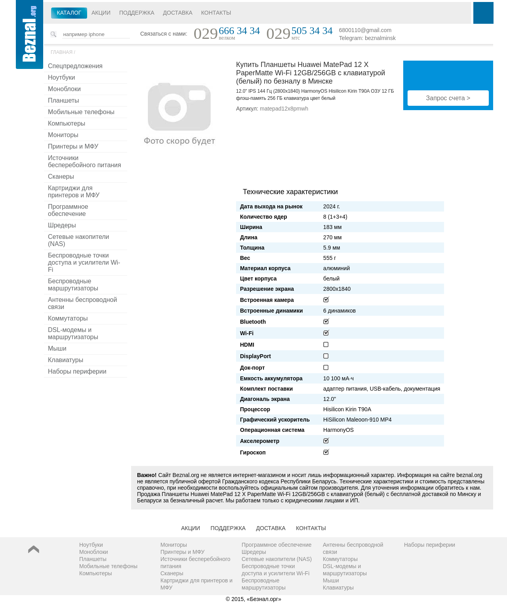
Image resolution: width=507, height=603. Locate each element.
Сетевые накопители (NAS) (78, 240)
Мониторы (63, 135)
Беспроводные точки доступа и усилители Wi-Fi (84, 262)
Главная (61, 52)
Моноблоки (64, 89)
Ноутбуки (61, 77)
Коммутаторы (68, 318)
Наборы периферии (77, 371)
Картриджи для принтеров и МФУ (73, 191)
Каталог (69, 13)
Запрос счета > (448, 98)
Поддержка (136, 13)
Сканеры (61, 176)
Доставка (178, 13)
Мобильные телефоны (81, 112)
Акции (101, 13)
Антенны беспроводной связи (82, 303)
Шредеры (62, 225)
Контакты (216, 13)
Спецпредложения (75, 66)
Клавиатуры (65, 360)
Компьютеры (66, 123)
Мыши (57, 348)
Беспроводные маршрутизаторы (73, 285)
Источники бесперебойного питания (84, 161)
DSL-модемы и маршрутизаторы (73, 333)
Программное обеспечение (68, 210)
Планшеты (63, 100)
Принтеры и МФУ (73, 146)
